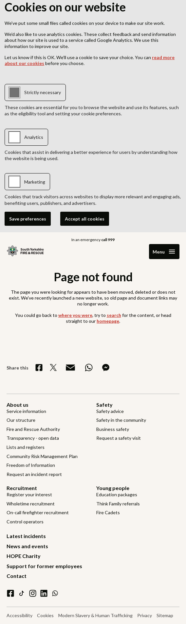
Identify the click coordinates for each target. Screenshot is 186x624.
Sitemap (165, 615)
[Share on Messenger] (106, 367)
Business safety (112, 429)
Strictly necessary (42, 92)
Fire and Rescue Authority (33, 429)
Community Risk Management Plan (42, 456)
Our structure (21, 420)
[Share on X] (53, 367)
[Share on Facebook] (39, 367)
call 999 (108, 239)
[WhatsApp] (55, 593)
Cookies (45, 615)
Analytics (33, 137)
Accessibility (19, 615)
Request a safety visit (118, 438)
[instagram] (33, 593)
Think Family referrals (118, 503)
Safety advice (110, 411)
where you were (75, 315)
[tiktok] (22, 593)
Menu (159, 252)
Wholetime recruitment (31, 503)
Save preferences (27, 219)
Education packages (116, 494)
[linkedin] (44, 593)
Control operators (25, 521)
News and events (27, 546)
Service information (26, 411)
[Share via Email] (70, 367)
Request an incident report (34, 474)
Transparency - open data (33, 438)
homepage (108, 321)
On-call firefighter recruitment (38, 512)
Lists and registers (26, 447)
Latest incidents (26, 536)
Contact (17, 576)
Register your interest (29, 494)
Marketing (34, 182)
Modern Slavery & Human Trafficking (95, 615)
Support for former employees (44, 566)
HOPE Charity (24, 556)
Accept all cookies (84, 219)
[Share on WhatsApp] (89, 367)
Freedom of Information (31, 465)
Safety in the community (121, 420)
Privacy (144, 615)
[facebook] (10, 593)
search (114, 315)
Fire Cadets (108, 512)
